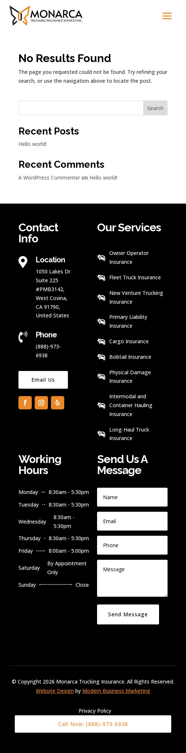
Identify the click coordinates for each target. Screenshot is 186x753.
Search (155, 108)
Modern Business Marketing (116, 690)
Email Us (43, 379)
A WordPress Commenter (49, 177)
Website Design (55, 690)
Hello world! (32, 143)
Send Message (128, 614)
